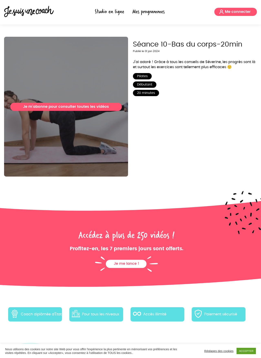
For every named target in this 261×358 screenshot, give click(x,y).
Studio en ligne (109, 11)
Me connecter (238, 12)
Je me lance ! (126, 264)
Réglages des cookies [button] (218, 351)
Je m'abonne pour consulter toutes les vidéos (66, 107)
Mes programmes (148, 11)
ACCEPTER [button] (246, 350)
